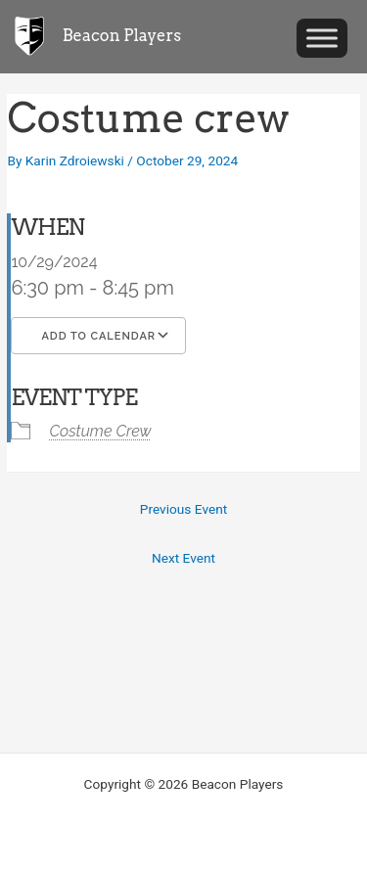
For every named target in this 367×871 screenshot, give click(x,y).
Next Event (183, 558)
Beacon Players (122, 35)
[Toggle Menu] (322, 37)
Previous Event (183, 509)
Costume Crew (100, 431)
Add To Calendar (98, 336)
